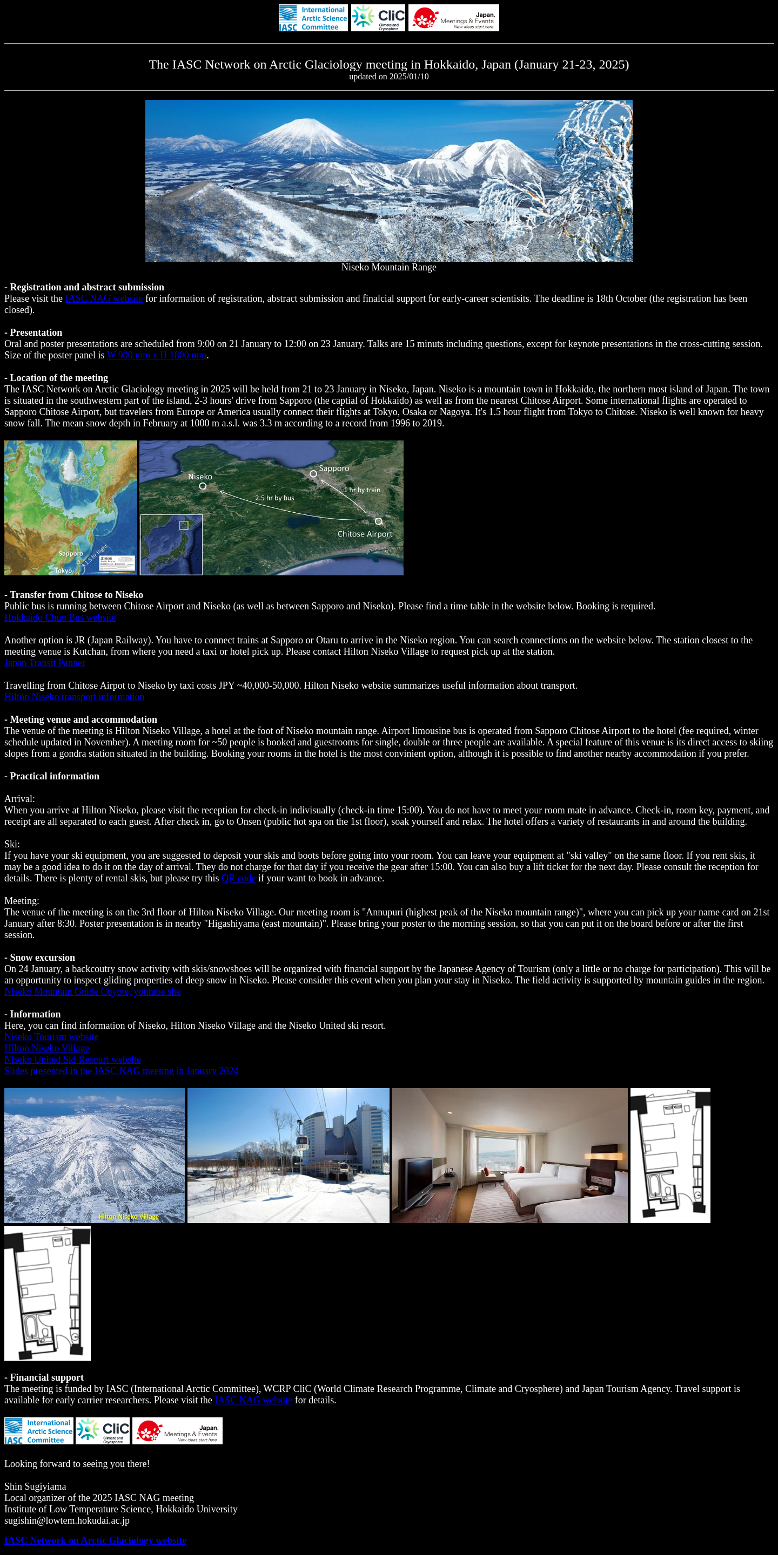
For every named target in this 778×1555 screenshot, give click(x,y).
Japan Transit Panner (44, 662)
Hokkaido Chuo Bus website (60, 617)
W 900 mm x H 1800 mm (157, 355)
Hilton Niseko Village (47, 1048)
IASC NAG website (104, 298)
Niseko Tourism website (51, 1036)
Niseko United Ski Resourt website (72, 1059)
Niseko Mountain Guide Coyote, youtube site (92, 991)
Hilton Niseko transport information (74, 696)
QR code (239, 878)
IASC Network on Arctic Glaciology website (95, 1540)
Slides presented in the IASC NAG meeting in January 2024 (121, 1070)
